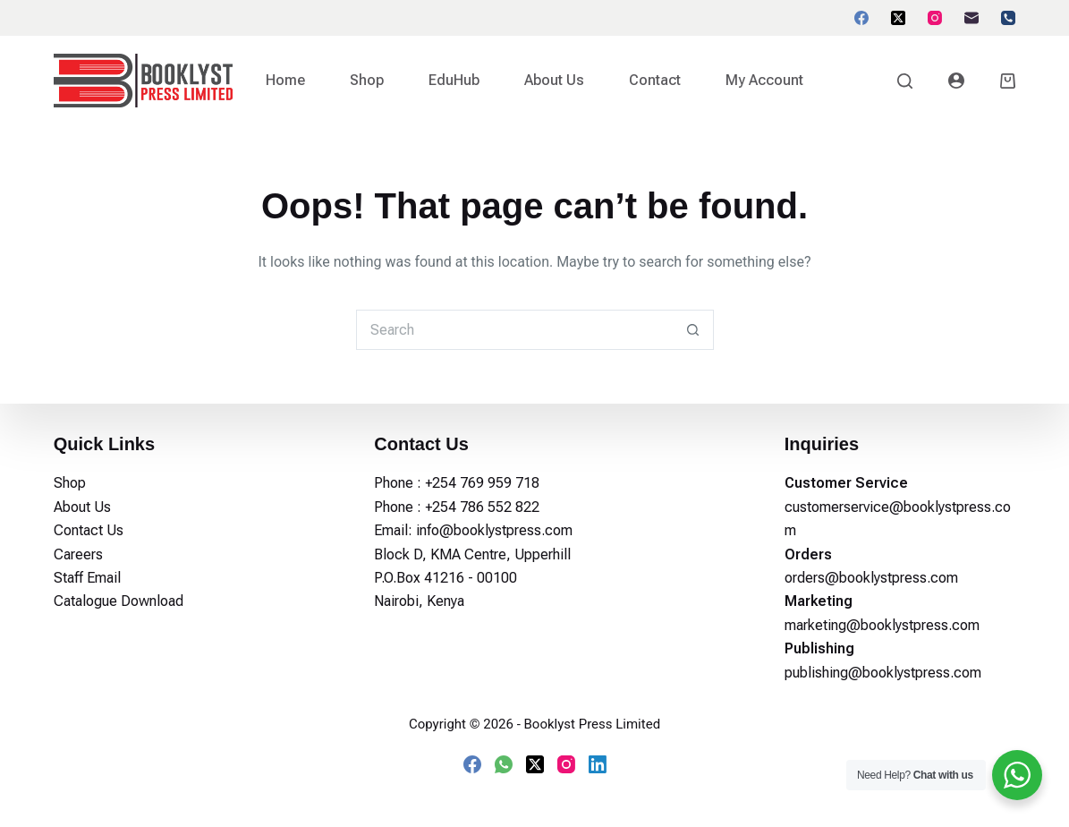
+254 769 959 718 (482, 482)
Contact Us (88, 530)
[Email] (971, 18)
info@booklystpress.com (494, 530)
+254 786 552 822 (482, 507)
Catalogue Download (118, 601)
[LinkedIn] (598, 764)
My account (764, 80)
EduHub (453, 80)
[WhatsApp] (504, 764)
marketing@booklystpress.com (882, 625)
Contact (655, 80)
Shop (367, 80)
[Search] (904, 81)
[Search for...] (515, 330)
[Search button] (694, 330)
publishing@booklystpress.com (883, 672)
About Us (554, 80)
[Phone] (1008, 18)
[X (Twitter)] (898, 18)
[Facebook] (861, 18)
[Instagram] (935, 18)
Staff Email (87, 577)
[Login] (956, 80)
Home (285, 80)
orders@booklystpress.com (871, 577)
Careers (78, 554)
